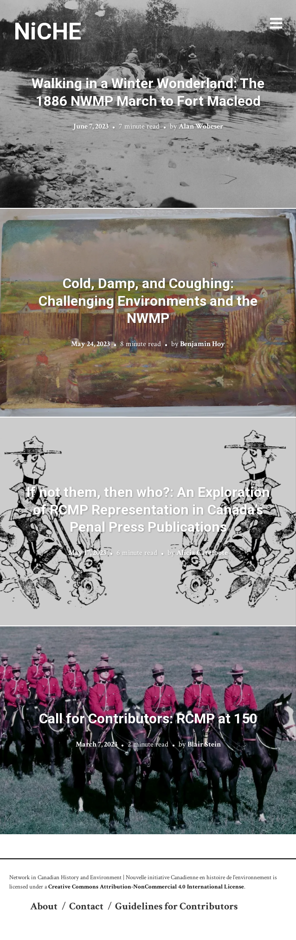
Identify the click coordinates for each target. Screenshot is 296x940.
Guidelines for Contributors (176, 906)
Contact (86, 906)
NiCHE (47, 31)
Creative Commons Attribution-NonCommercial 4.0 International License (146, 887)
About (44, 906)
